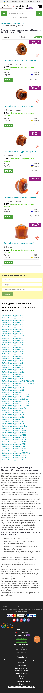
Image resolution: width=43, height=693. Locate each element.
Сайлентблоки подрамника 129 (13, 325)
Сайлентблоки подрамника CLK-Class (15, 394)
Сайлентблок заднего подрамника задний (19, 106)
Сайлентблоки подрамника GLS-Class (15, 406)
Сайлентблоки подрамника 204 (13, 345)
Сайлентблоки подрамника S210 (13, 419)
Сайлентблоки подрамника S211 (13, 421)
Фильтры (37, 37)
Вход (39, 1)
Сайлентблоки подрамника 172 (13, 338)
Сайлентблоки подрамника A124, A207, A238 (18, 381)
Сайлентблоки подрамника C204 (13, 388)
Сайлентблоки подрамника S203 (13, 415)
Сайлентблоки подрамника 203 (13, 343)
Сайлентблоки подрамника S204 (13, 417)
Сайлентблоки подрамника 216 (13, 363)
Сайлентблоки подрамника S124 (13, 410)
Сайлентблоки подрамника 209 (13, 352)
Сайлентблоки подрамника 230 (13, 374)
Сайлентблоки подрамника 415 (13, 379)
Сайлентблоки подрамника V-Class (14, 426)
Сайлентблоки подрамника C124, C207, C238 (18, 383)
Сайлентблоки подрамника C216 (13, 392)
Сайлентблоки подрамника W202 (14, 435)
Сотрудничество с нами (21, 681)
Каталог (21, 676)
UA (6, 2)
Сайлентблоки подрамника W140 (14, 433)
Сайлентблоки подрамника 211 (13, 356)
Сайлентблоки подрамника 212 (13, 358)
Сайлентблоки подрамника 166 (13, 331)
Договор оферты (22, 673)
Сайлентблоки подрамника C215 (13, 390)
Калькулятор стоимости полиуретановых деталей (21, 660)
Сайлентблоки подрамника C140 (13, 385)
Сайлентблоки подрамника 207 (13, 347)
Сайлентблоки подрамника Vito (13, 428)
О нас (21, 679)
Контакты (21, 662)
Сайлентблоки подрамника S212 (13, 424)
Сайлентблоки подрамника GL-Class (15, 399)
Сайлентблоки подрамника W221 (14, 451)
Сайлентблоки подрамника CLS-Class (15, 397)
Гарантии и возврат (21, 671)
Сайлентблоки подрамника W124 (14, 430)
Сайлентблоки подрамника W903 (14, 455)
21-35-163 (20, 6)
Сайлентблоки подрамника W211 (14, 444)
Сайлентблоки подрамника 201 (13, 340)
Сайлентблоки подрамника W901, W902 (16, 453)
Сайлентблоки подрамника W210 (14, 442)
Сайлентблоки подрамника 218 (13, 365)
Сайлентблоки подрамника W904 (14, 457)
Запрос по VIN (21, 641)
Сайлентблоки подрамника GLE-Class (15, 401)
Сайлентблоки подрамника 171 (13, 336)
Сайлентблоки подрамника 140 (13, 327)
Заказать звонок (21, 638)
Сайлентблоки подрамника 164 (13, 329)
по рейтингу (6, 37)
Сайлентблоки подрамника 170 (13, 334)
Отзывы (21, 684)
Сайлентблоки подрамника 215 (13, 361)
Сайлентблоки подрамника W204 (14, 439)
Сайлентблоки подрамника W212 (14, 446)
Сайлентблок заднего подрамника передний (20, 60)
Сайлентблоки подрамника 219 (13, 367)
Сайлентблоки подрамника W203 (14, 437)
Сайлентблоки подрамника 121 (13, 318)
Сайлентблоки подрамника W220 (14, 448)
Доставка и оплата (17, 1)
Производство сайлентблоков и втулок (21, 687)
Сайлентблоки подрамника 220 (13, 370)
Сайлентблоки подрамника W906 (14, 460)
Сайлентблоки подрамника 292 (13, 376)
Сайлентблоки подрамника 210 (13, 354)
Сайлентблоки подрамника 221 (13, 372)
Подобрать (7, 294)
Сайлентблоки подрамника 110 (13, 316)
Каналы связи (30, 1)
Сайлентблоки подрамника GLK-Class (15, 403)
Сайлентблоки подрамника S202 (13, 412)
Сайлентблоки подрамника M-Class (14, 408)
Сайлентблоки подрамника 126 (13, 322)
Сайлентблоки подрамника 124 (13, 320)
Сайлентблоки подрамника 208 (13, 349)
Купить (8, 80)
